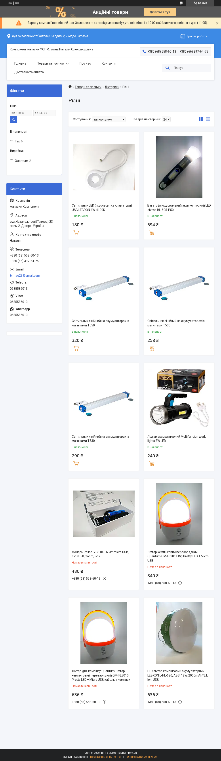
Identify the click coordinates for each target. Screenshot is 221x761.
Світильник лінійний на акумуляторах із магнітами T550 (100, 323)
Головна (20, 63)
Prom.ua (132, 752)
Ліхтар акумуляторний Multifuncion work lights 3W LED (176, 439)
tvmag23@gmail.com (25, 275)
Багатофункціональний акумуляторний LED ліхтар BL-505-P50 (179, 208)
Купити (76, 232)
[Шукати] (167, 68)
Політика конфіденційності (141, 756)
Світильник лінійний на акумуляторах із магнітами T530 (176, 323)
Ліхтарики (112, 87)
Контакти (109, 63)
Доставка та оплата (29, 72)
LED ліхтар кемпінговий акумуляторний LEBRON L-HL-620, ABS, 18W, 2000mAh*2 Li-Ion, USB (178, 675)
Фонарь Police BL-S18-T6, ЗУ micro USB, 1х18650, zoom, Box (100, 554)
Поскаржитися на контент (106, 756)
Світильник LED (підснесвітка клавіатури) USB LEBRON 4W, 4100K (102, 208)
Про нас (85, 63)
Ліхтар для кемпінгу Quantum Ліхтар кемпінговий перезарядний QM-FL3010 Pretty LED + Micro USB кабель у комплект (102, 675)
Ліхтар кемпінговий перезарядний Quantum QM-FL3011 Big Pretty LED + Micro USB (178, 556)
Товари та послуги (50, 63)
